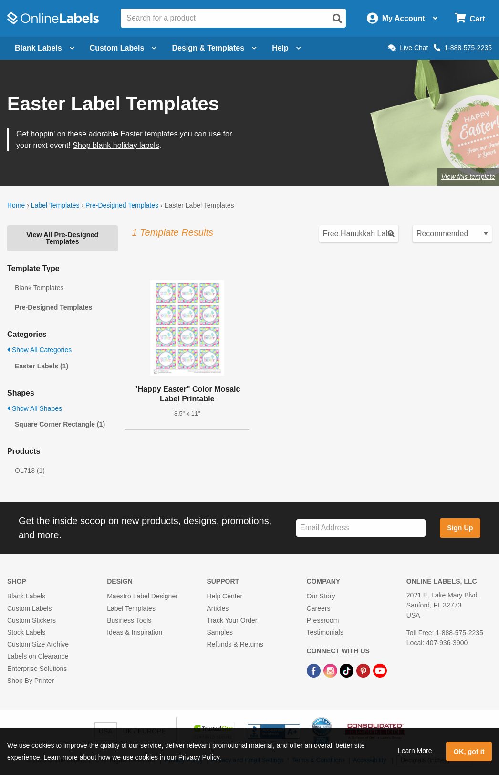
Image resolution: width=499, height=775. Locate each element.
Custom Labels (29, 608)
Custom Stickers (31, 620)
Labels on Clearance (37, 656)
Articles (218, 608)
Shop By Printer (30, 680)
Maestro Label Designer (142, 596)
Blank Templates (39, 288)
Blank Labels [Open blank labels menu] (44, 48)
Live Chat (408, 47)
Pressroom (323, 620)
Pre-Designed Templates (121, 205)
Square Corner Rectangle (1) (60, 424)
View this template (468, 176)
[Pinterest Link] (364, 670)
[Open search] (337, 18)
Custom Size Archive (38, 644)
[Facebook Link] (314, 670)
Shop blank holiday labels (116, 145)
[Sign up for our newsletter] (361, 528)
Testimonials (325, 632)
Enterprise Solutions (37, 668)
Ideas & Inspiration (134, 632)
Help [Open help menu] (286, 48)
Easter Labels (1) (41, 366)
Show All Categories (39, 350)
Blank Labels (26, 596)
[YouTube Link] (380, 670)
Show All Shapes (34, 408)
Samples (219, 632)
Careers (319, 608)
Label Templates (55, 205)
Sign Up (460, 528)
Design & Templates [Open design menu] (214, 48)
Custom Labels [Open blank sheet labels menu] (123, 48)
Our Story (321, 596)
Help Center (224, 596)
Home (16, 205)
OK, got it (469, 751)
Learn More (415, 750)
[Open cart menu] (469, 18)
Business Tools (129, 620)
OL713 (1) (30, 470)
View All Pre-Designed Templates (62, 238)
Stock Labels (26, 632)
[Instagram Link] (331, 670)
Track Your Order (232, 620)
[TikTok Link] (347, 670)
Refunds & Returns (235, 644)
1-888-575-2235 (463, 48)
